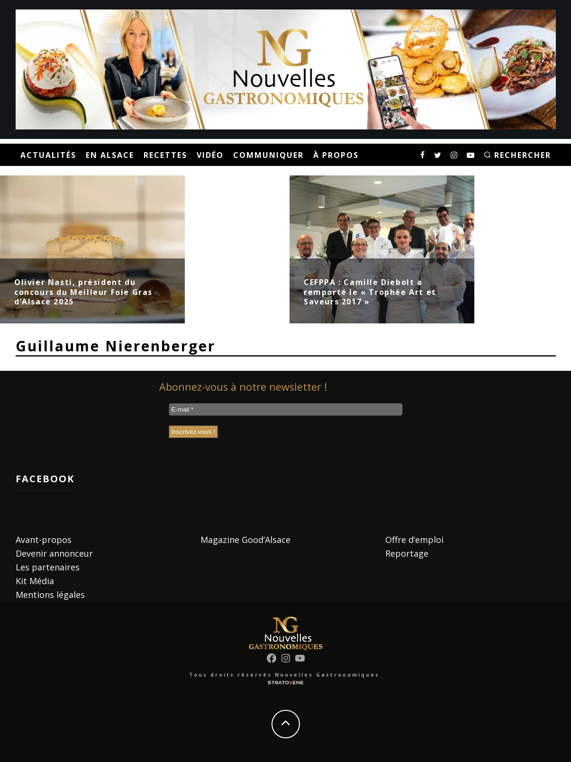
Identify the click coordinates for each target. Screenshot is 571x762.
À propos (336, 155)
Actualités (48, 155)
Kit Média (35, 581)
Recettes (165, 155)
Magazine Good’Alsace (245, 539)
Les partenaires (48, 567)
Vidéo (210, 155)
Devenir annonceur (54, 553)
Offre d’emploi (414, 539)
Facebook (45, 478)
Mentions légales (50, 594)
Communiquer (268, 155)
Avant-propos (44, 539)
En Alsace (110, 155)
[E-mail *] (286, 409)
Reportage (406, 553)
